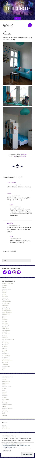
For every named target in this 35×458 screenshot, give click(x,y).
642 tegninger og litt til (7, 283)
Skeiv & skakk (5, 359)
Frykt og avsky (5, 303)
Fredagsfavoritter (6, 301)
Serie (3, 413)
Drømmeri (4, 291)
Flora (3, 390)
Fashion (4, 388)
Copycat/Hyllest (6, 381)
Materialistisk (5, 334)
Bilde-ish (23, 156)
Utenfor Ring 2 (6, 366)
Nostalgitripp (5, 343)
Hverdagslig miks (6, 308)
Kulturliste (5, 323)
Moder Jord (5, 337)
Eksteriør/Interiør (6, 386)
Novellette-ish (5, 428)
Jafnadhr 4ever (6, 314)
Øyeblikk (4, 348)
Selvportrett (5, 411)
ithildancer (23, 154)
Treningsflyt (5, 364)
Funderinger (5, 305)
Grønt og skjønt (6, 307)
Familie (4, 294)
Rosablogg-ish (5, 353)
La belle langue (6, 325)
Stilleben (4, 415)
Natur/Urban (5, 403)
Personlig (4, 350)
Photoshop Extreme (7, 404)
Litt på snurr (5, 328)
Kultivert (4, 321)
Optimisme (5, 344)
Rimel (9, 194)
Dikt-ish (4, 425)
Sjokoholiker (5, 357)
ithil (11, 205)
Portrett (4, 406)
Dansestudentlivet (6, 289)
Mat (3, 401)
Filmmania (5, 298)
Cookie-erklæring (7, 450)
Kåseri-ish (4, 427)
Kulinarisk (5, 319)
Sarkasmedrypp (6, 355)
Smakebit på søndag (7, 360)
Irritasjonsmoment (7, 312)
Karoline (10, 223)
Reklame (4, 410)
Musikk (4, 341)
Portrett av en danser (7, 408)
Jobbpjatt (4, 316)
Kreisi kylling (5, 399)
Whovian (4, 368)
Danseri (4, 287)
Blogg (15, 156)
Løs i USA (4, 332)
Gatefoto (4, 394)
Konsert (4, 397)
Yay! (3, 369)
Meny (17, 18)
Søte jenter (5, 362)
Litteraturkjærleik (6, 330)
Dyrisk (4, 385)
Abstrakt (4, 379)
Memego (4, 335)
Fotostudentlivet (6, 300)
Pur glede (4, 351)
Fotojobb (4, 392)
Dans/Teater (5, 383)
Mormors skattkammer (8, 339)
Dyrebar (4, 292)
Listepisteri (5, 326)
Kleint (3, 317)
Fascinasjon (5, 296)
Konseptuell (5, 395)
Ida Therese (12, 182)
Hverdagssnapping (6, 310)
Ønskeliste (4, 346)
